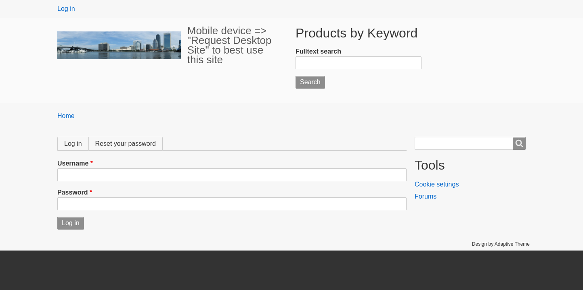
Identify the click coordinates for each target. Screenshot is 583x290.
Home (66, 115)
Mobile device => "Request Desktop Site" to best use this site (229, 45)
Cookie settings (437, 184)
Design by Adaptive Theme (501, 244)
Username (72, 163)
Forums (425, 196)
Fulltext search (318, 51)
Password (72, 192)
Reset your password (125, 143)
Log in (66, 8)
